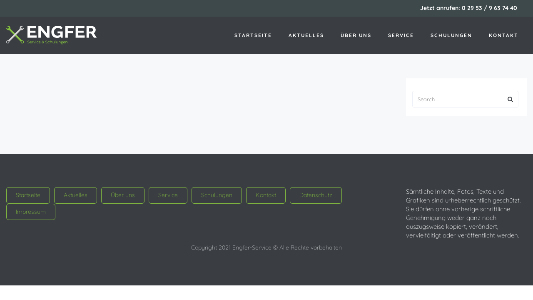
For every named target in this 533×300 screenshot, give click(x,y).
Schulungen (451, 35)
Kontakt (503, 35)
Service (401, 35)
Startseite (253, 35)
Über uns (356, 35)
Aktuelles (306, 35)
